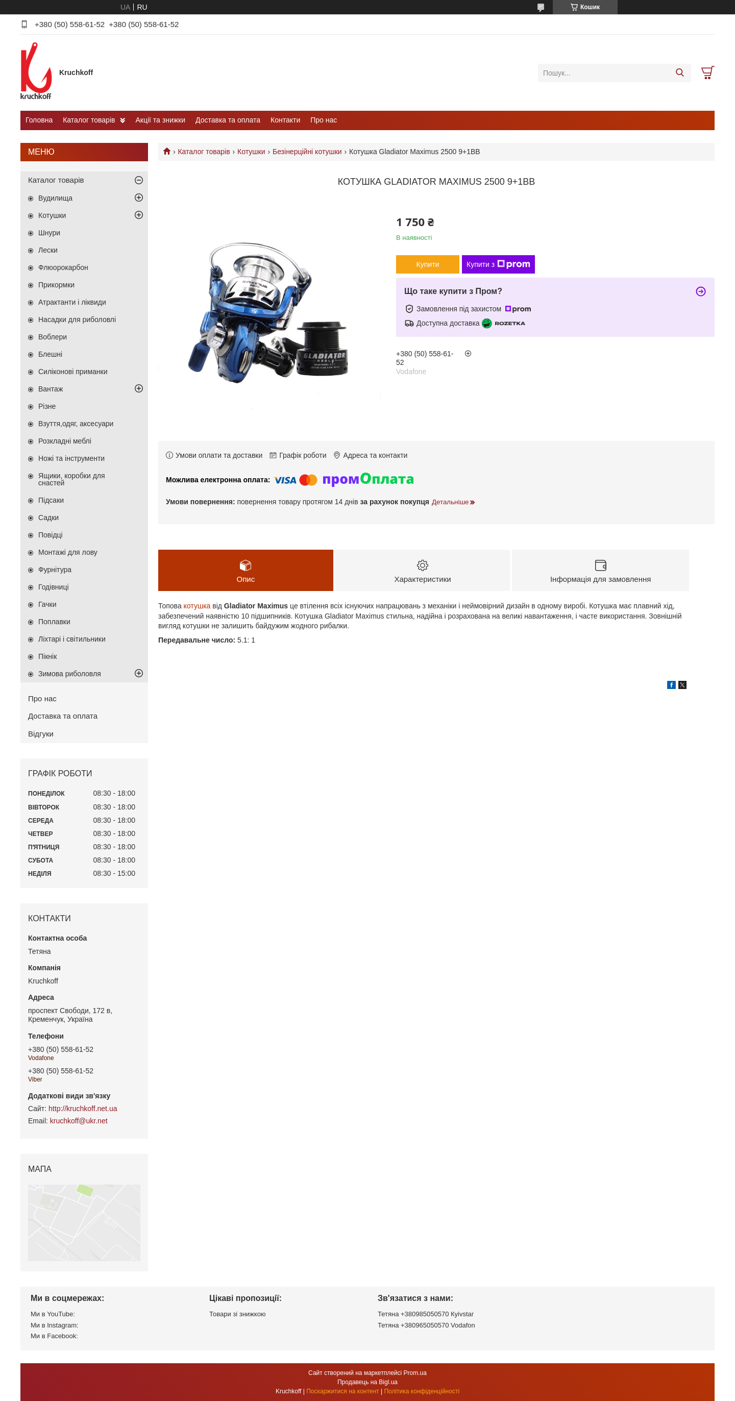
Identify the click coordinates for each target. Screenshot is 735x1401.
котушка (197, 606)
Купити (427, 264)
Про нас (323, 120)
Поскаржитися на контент (342, 1391)
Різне (47, 406)
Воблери (52, 337)
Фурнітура (54, 570)
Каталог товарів (89, 120)
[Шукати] (679, 73)
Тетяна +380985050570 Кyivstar (426, 1314)
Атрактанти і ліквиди (72, 302)
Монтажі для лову (67, 552)
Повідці (50, 535)
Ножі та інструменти (71, 458)
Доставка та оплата (227, 120)
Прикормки (56, 285)
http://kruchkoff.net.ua (82, 1108)
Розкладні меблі (64, 441)
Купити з (498, 264)
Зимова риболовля (69, 674)
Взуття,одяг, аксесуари (75, 424)
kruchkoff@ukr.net (79, 1121)
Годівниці (53, 587)
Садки (48, 517)
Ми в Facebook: (54, 1336)
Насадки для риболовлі (77, 319)
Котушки (251, 152)
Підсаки (51, 500)
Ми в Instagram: (55, 1325)
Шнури (49, 233)
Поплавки (54, 622)
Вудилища (55, 198)
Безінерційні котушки (307, 152)
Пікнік (47, 656)
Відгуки (41, 733)
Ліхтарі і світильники (72, 639)
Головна (39, 120)
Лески (48, 250)
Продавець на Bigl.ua (367, 1382)
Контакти (285, 120)
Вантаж (50, 389)
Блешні (50, 354)
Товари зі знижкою (237, 1314)
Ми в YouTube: (53, 1314)
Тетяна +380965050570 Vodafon (426, 1325)
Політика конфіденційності (421, 1391)
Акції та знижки (160, 120)
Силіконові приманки (73, 371)
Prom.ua (415, 1373)
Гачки (47, 604)
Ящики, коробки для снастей (71, 479)
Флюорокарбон (63, 267)
